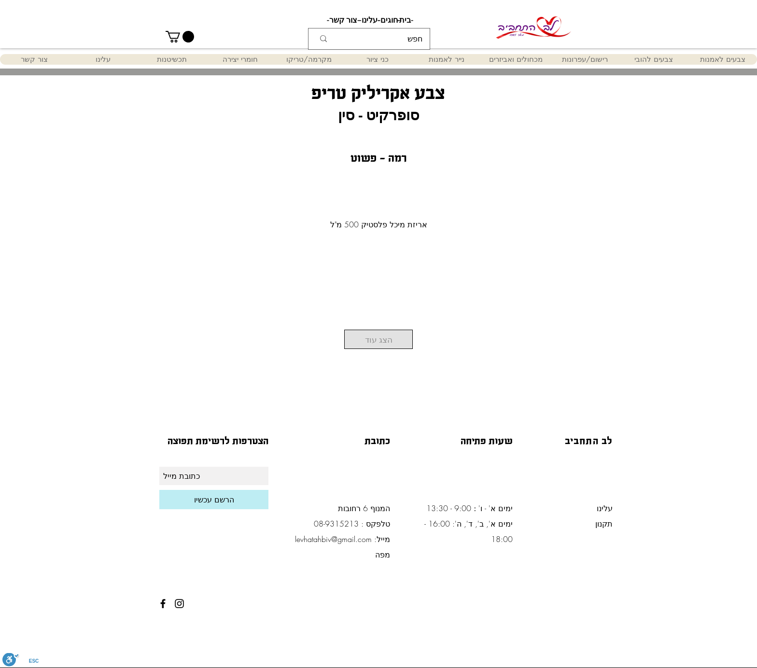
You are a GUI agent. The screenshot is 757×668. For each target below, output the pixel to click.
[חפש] (384, 38)
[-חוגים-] (389, 20)
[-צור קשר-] (343, 20)
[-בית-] (405, 20)
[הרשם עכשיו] (213, 499)
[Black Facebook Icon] (163, 604)
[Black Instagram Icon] (179, 604)
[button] (180, 36)
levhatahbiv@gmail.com (333, 539)
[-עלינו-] (369, 20)
